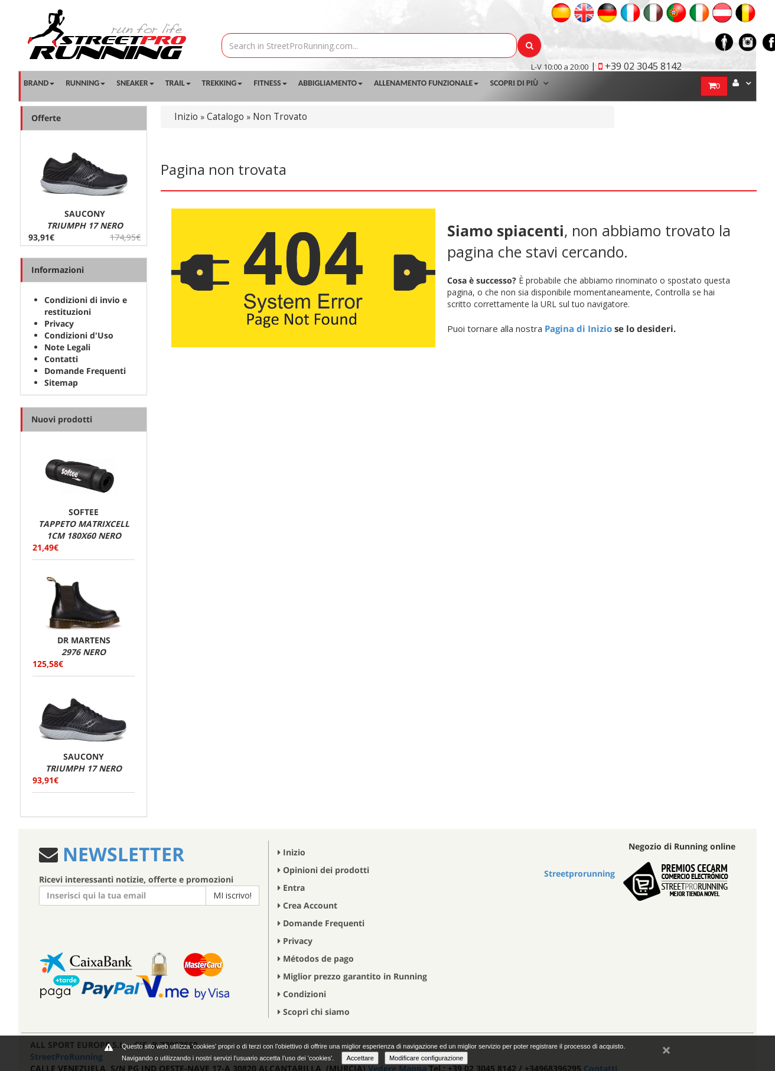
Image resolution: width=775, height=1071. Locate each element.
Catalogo (225, 116)
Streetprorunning (579, 873)
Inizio (186, 116)
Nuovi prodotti (61, 419)
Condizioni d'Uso (78, 335)
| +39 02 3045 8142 (636, 66)
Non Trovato (280, 116)
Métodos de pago (316, 958)
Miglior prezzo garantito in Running (352, 976)
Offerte (46, 117)
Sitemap (61, 382)
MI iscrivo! (232, 895)
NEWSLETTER (121, 854)
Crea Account (307, 905)
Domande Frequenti (85, 370)
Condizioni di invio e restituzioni (85, 305)
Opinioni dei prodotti (323, 869)
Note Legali (67, 347)
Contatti (61, 358)
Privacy (59, 323)
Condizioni (302, 994)
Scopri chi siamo (314, 1011)
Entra (291, 887)
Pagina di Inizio (578, 328)
